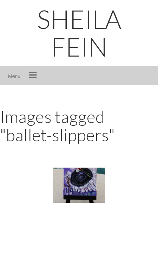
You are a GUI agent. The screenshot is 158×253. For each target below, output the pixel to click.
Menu (14, 76)
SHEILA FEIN (79, 33)
